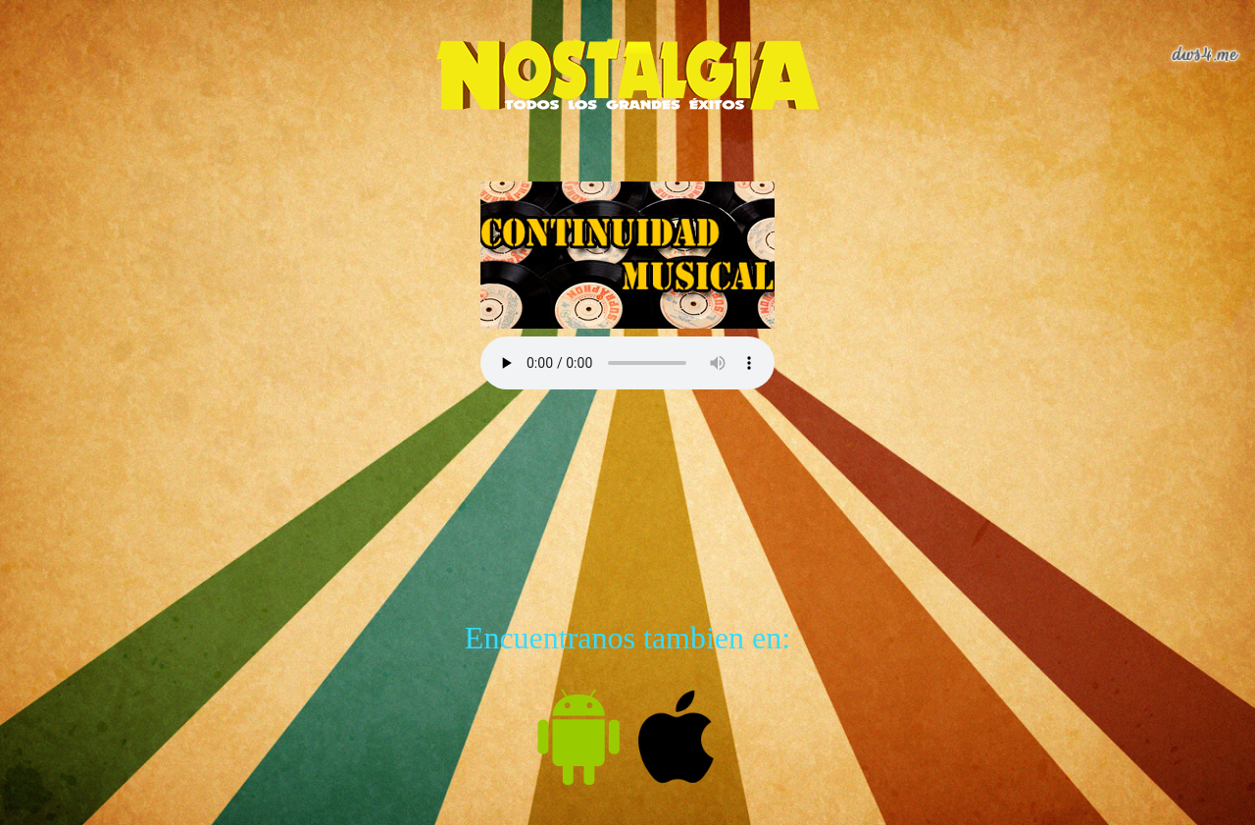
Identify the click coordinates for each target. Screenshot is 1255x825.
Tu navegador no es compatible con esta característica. (627, 362)
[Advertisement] (627, 483)
